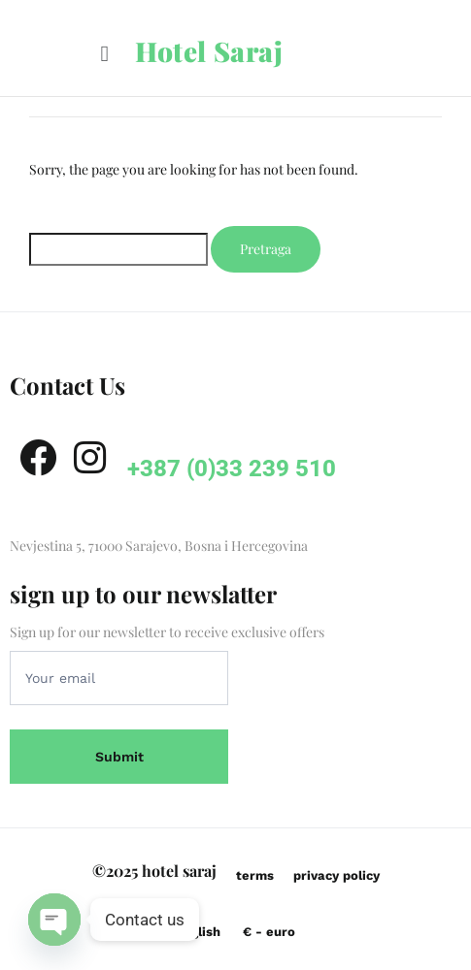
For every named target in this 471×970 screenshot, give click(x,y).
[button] (104, 53)
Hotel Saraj (209, 51)
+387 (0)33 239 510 (231, 468)
